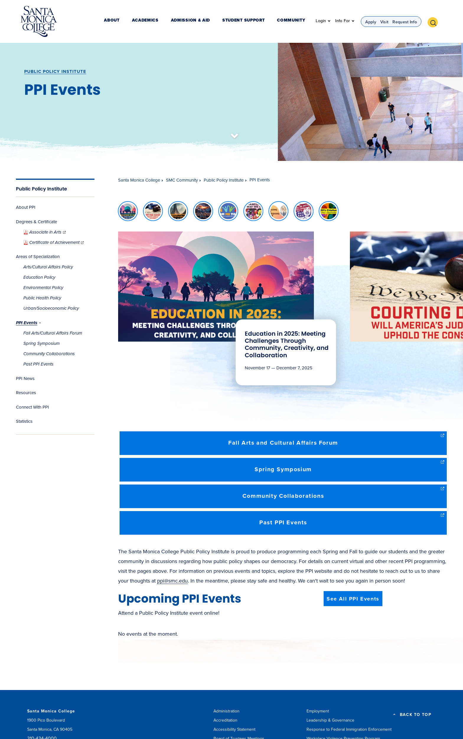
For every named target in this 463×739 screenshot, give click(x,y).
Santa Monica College (139, 180)
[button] (435, 21)
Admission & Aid (204, 22)
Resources (26, 392)
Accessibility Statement (234, 729)
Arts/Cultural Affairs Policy (48, 267)
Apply (370, 22)
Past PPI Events (38, 364)
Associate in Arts (45, 232)
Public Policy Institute (55, 71)
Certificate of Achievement (54, 242)
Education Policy (39, 277)
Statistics (24, 421)
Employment (318, 711)
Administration (226, 711)
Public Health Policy (42, 298)
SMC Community (182, 180)
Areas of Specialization (38, 256)
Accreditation (225, 720)
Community (294, 22)
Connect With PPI (32, 407)
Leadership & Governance (330, 720)
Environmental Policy (43, 287)
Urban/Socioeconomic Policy (51, 308)
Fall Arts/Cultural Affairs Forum (52, 333)
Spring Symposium (41, 343)
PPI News (25, 378)
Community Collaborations (49, 353)
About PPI (25, 207)
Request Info (404, 22)
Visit (384, 22)
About (136, 22)
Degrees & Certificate (36, 221)
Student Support (251, 22)
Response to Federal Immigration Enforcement (349, 729)
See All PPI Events (353, 599)
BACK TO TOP (415, 714)
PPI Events (26, 322)
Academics (164, 22)
